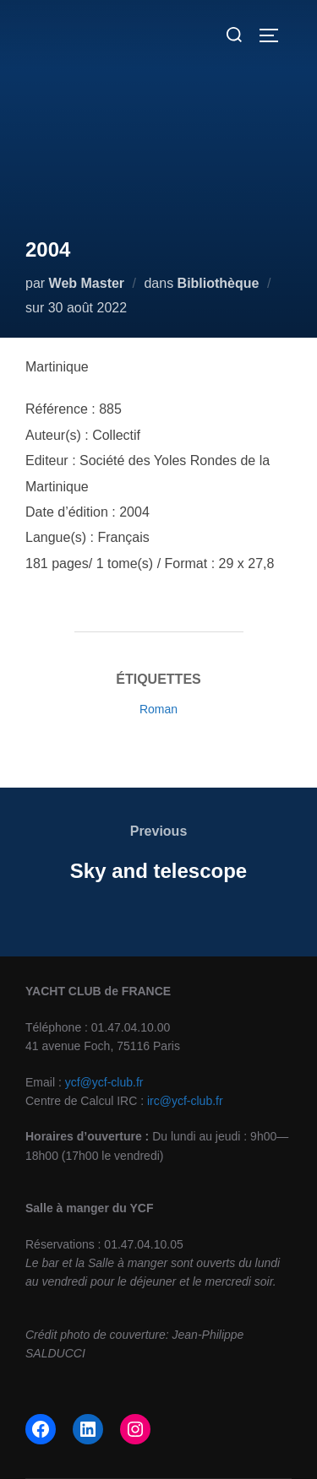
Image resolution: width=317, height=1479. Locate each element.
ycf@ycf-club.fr (104, 1082)
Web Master (87, 283)
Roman (158, 709)
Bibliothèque (219, 283)
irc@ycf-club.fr (185, 1101)
